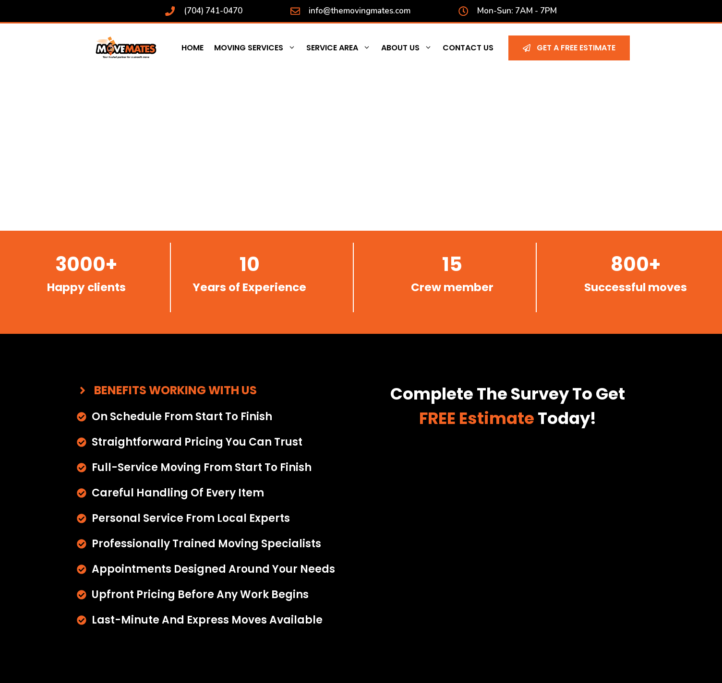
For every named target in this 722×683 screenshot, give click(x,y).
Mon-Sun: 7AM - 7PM (517, 10)
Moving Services (257, 48)
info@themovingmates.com (359, 10)
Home (192, 47)
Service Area (341, 48)
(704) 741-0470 (213, 10)
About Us (409, 48)
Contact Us (468, 47)
